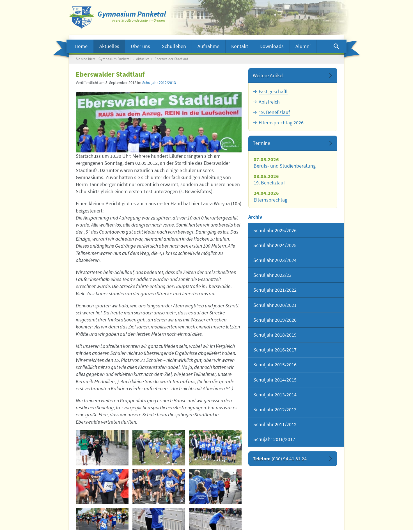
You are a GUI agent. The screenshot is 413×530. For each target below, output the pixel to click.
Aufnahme (208, 46)
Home (81, 46)
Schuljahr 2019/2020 (275, 320)
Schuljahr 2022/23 (272, 275)
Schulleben (174, 46)
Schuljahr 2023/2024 (275, 260)
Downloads (272, 46)
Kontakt (239, 46)
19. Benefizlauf (274, 112)
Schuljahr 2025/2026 (275, 230)
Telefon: (280, 458)
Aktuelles (109, 46)
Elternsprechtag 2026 (281, 122)
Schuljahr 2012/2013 (159, 82)
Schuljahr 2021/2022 (275, 290)
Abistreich (269, 102)
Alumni (303, 46)
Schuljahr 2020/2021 (275, 305)
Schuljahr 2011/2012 (275, 424)
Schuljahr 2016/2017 (275, 349)
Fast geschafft (273, 91)
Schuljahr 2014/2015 (275, 379)
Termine (261, 143)
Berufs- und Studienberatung (285, 166)
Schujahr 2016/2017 (274, 439)
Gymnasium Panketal (114, 58)
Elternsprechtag (270, 200)
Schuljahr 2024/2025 (275, 245)
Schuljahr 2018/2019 (275, 335)
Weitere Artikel (268, 75)
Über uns (140, 46)
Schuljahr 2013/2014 (275, 394)
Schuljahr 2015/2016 (275, 364)
